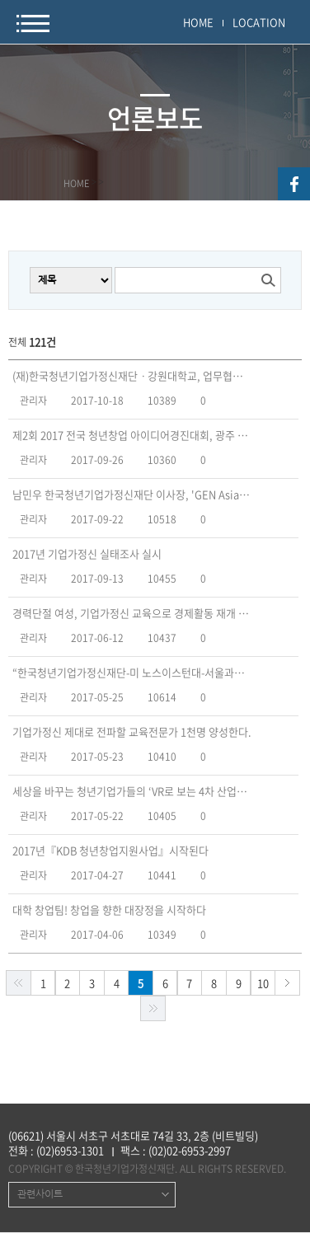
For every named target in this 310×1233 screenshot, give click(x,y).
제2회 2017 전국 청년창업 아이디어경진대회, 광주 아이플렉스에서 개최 (131, 435)
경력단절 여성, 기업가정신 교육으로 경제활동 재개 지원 (131, 613)
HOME (198, 22)
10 (263, 983)
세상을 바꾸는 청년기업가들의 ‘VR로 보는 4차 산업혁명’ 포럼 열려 (131, 791)
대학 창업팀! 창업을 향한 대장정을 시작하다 (109, 909)
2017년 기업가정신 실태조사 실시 (87, 553)
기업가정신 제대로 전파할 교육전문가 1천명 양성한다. (131, 731)
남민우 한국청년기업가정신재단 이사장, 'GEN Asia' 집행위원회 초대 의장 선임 (131, 494)
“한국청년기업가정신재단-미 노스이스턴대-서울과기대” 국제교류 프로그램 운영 (131, 672)
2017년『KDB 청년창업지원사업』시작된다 (110, 850)
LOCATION (259, 22)
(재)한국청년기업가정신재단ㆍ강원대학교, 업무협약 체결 (131, 375)
